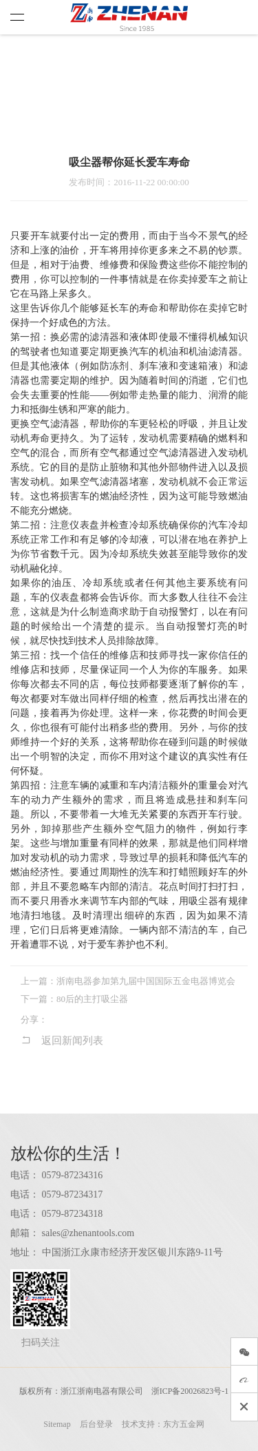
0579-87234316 (72, 1175)
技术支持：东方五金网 (163, 1424)
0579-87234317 (72, 1194)
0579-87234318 (72, 1214)
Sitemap (56, 1424)
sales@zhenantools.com (88, 1233)
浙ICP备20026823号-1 (190, 1391)
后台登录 (96, 1424)
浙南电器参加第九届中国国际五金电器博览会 (145, 981)
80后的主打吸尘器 (92, 999)
